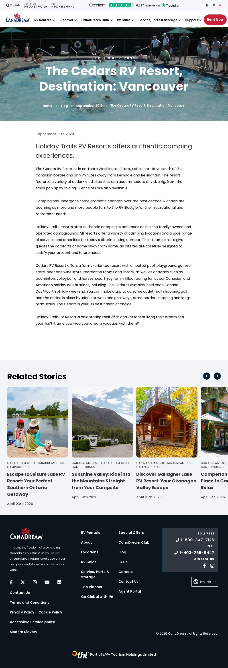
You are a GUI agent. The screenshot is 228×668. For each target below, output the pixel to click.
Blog (64, 105)
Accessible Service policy (32, 622)
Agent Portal (129, 591)
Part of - (123, 654)
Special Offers (131, 532)
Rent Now (215, 19)
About (86, 542)
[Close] (53, 20)
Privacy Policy (22, 612)
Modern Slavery (23, 632)
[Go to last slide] (206, 376)
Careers (125, 571)
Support (191, 20)
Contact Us (20, 592)
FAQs (123, 562)
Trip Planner (91, 587)
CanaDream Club (95, 20)
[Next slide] (217, 376)
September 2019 (89, 105)
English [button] (15, 5)
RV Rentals (42, 20)
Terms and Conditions (29, 602)
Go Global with (97, 596)
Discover (66, 20)
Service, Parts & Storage (158, 20)
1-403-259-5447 (194, 552)
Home (47, 105)
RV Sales (123, 20)
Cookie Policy (50, 612)
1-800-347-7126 (195, 540)
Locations (89, 552)
